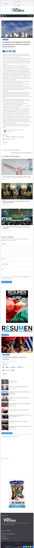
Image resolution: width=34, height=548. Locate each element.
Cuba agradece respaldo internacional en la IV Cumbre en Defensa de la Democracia (20, 416)
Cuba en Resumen (10, 131)
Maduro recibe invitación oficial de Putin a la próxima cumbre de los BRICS (15, 201)
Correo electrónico (5, 264)
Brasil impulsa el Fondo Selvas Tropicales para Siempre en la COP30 (16, 227)
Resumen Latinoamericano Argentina (8, 533)
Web (2, 269)
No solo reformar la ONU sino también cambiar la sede (16, 177)
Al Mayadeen (3, 536)
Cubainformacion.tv (5, 538)
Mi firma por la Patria (13, 381)
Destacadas (7, 354)
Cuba (3, 354)
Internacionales (5, 39)
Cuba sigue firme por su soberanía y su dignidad (18, 421)
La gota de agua (5, 458)
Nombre (3, 258)
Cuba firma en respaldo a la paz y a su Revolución (14, 358)
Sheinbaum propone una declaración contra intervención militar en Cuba (19, 427)
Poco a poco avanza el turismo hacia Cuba (10, 150)
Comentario (4, 243)
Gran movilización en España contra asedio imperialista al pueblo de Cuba (20, 404)
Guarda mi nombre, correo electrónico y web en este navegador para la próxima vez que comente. (16, 277)
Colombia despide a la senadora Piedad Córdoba (22, 152)
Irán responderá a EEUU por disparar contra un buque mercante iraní (19, 392)
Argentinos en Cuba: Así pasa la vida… (10, 436)
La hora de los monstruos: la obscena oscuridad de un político (19, 398)
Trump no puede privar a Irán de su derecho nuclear (19, 409)
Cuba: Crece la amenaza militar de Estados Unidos (18, 386)
